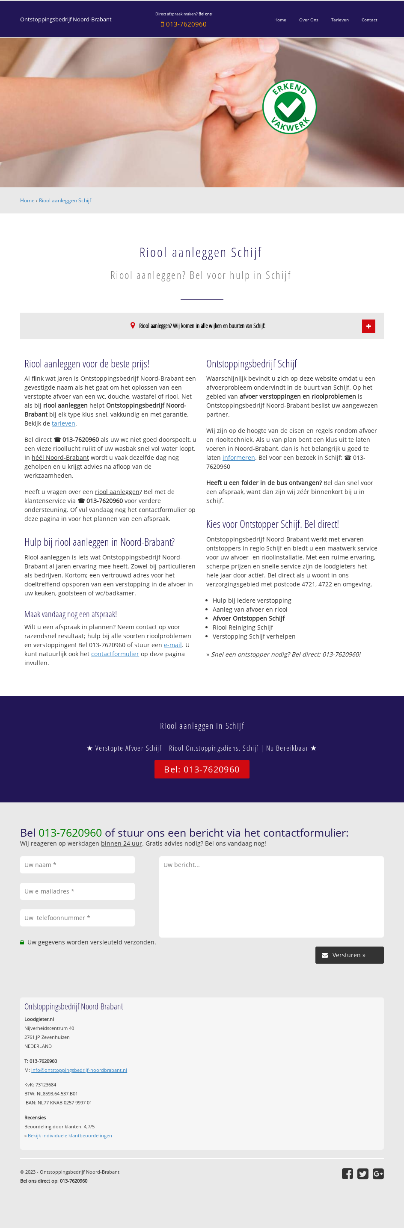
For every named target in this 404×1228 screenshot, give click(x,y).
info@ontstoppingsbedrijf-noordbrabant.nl (79, 1070)
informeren (239, 457)
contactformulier (115, 654)
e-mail (173, 645)
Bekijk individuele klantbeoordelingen (70, 1135)
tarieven (63, 423)
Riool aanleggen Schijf (65, 200)
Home (27, 200)
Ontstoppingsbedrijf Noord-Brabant (66, 19)
